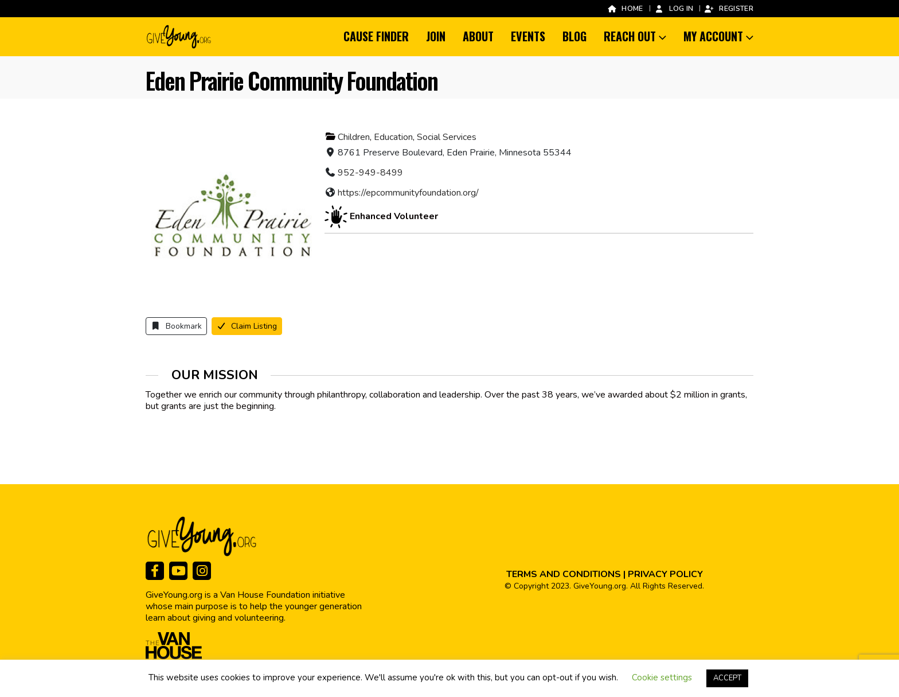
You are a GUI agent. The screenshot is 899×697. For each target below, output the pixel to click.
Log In (674, 8)
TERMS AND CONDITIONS (563, 574)
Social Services (446, 137)
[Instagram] (202, 571)
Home (625, 8)
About (478, 36)
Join (435, 36)
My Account (713, 36)
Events (528, 36)
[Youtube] (178, 571)
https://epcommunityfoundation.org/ (408, 192)
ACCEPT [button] (727, 678)
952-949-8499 (370, 172)
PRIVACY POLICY (665, 574)
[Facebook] (155, 571)
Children (354, 137)
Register (728, 8)
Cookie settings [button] (662, 677)
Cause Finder (376, 36)
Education (393, 137)
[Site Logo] (179, 36)
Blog (574, 36)
